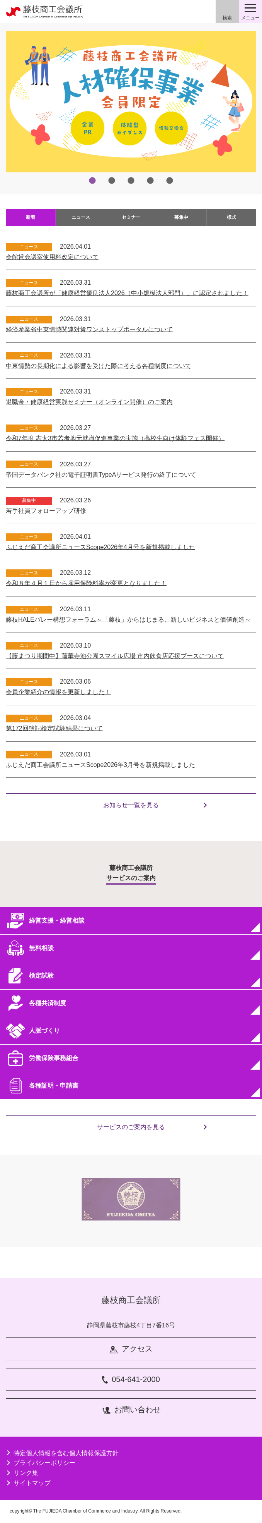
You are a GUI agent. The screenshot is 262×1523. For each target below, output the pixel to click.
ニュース (80, 217)
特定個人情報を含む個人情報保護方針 (62, 1453)
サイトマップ (28, 1483)
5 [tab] (170, 181)
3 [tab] (131, 181)
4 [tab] (150, 181)
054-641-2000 (131, 1379)
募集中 (181, 217)
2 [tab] (112, 181)
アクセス (131, 1348)
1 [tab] (92, 181)
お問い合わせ (131, 1409)
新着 (30, 217)
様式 (231, 217)
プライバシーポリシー (40, 1462)
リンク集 (22, 1473)
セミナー (131, 217)
